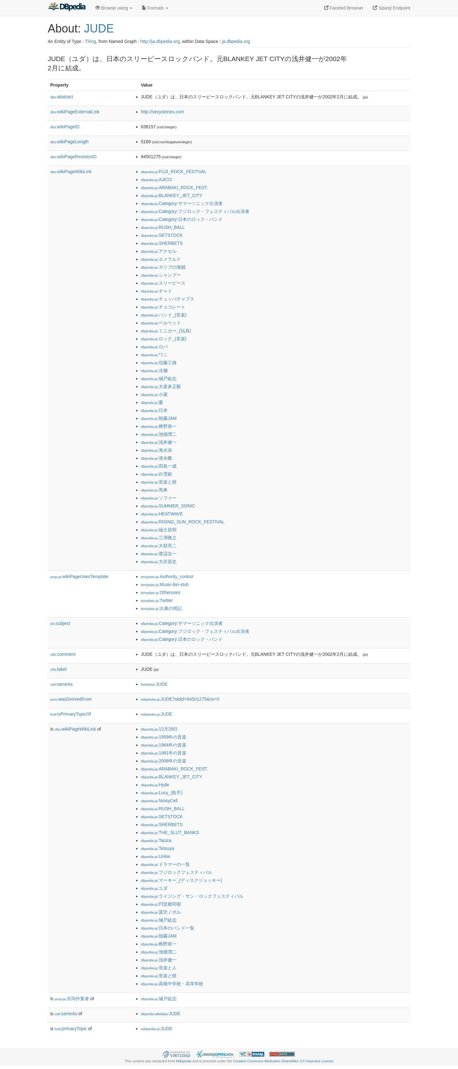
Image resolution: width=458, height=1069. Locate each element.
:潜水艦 (156, 458)
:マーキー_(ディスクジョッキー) (181, 880)
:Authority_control (167, 576)
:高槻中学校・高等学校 (172, 983)
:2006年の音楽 (163, 760)
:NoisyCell (159, 800)
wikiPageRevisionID (73, 156)
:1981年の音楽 (163, 752)
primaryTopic (71, 1028)
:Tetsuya (157, 848)
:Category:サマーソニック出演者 (182, 203)
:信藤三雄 (159, 362)
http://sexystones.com (162, 111)
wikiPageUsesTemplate (79, 576)
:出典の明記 (161, 608)
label (58, 669)
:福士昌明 (159, 529)
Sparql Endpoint (391, 8)
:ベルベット (161, 322)
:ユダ (154, 888)
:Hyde (155, 784)
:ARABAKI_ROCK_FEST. (174, 187)
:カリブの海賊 (163, 267)
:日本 (154, 410)
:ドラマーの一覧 (165, 864)
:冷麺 (154, 370)
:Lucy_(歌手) (162, 792)
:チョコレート (163, 306)
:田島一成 (159, 466)
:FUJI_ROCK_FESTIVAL (174, 171)
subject (60, 623)
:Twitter (157, 600)
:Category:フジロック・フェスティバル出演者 (195, 211)
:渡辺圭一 (159, 553)
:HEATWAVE (162, 513)
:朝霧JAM (159, 418)
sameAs (61, 684)
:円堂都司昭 (161, 904)
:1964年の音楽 (163, 744)
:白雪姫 (156, 474)
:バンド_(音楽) (163, 314)
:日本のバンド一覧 (167, 928)
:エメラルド (161, 259)
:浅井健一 (159, 442)
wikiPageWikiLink (71, 171)
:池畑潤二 (159, 434)
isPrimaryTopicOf (70, 714)
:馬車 (154, 489)
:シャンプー (161, 275)
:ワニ (154, 354)
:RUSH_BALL (163, 227)
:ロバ (154, 346)
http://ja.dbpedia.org (160, 41)
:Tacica (156, 840)
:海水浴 (156, 450)
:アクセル (159, 251)
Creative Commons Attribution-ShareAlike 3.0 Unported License (283, 1061)
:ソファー (159, 497)
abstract (61, 96)
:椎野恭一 (159, 426)
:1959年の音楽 (163, 737)
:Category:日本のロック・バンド (182, 219)
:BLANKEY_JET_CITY (171, 195)
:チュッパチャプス (167, 298)
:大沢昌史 (159, 561)
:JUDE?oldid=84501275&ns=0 (180, 699)
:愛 (152, 402)
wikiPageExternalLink (75, 111)
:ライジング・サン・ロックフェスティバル (192, 896)
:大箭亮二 (159, 545)
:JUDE (154, 684)
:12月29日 (159, 729)
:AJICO (156, 179)
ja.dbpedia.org (236, 41)
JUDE (99, 28)
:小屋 (154, 394)
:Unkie (155, 856)
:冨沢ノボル (161, 912)
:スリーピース (163, 283)
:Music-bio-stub (165, 584)
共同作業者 (72, 998)
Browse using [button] (113, 8)
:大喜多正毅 (161, 386)
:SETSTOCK (162, 235)
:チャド (156, 291)
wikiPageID (65, 126)
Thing (90, 41)
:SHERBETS (162, 243)
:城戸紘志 (159, 378)
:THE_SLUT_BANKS (170, 832)
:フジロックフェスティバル (176, 872)
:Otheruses (160, 592)
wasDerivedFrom (71, 699)
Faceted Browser (344, 8)
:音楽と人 (159, 967)
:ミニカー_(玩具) (166, 330)
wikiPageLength (69, 141)
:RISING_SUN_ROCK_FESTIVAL (183, 521)
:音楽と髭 (159, 482)
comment (62, 654)
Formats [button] (155, 8)
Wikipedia (183, 1061)
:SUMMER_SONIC (168, 505)
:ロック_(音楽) (163, 338)
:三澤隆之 (159, 537)
